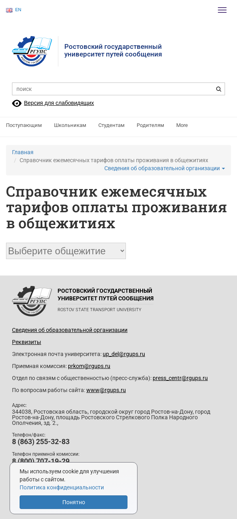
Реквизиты (26, 342)
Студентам (111, 125)
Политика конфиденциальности (62, 487)
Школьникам (70, 125)
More (182, 125)
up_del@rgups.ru (124, 354)
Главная (23, 152)
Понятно (73, 502)
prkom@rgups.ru (89, 366)
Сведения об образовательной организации (164, 168)
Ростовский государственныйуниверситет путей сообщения (113, 50)
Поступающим (24, 125)
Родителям (150, 125)
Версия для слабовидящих (59, 103)
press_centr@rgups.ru (180, 378)
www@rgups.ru (106, 390)
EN (13, 9)
